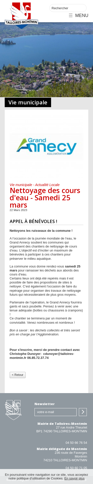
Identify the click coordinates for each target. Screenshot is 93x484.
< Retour (17, 375)
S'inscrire (83, 412)
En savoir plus (74, 478)
